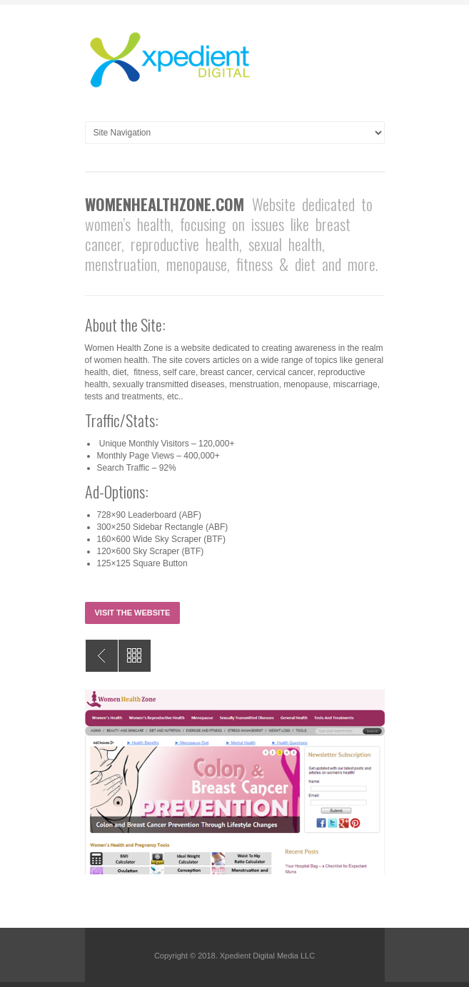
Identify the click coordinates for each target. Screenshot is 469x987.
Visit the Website (133, 612)
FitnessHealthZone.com (102, 656)
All (134, 656)
